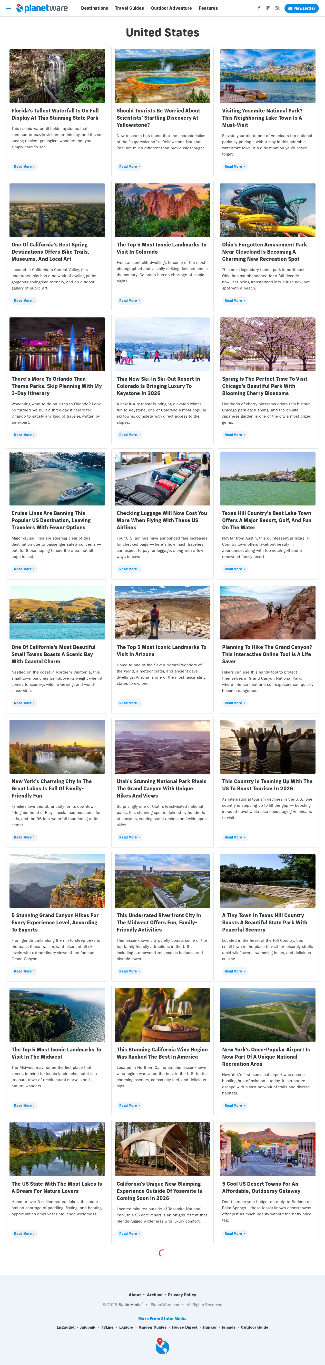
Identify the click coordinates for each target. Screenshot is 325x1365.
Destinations (94, 8)
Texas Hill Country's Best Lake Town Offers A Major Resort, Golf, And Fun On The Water (266, 520)
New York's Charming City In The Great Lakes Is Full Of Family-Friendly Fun (52, 788)
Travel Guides (129, 8)
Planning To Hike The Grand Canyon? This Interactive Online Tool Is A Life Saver (267, 654)
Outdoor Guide (254, 1327)
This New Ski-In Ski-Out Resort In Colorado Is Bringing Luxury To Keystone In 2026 (158, 386)
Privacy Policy (182, 1294)
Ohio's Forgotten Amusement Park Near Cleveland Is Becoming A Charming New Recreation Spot (264, 251)
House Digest (185, 1327)
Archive (154, 1294)
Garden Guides (152, 1327)
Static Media (130, 1304)
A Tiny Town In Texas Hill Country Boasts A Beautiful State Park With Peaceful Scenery (264, 922)
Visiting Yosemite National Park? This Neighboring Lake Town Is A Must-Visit (262, 117)
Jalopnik (87, 1327)
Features (208, 8)
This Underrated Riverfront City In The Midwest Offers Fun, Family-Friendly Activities (159, 922)
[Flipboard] (268, 9)
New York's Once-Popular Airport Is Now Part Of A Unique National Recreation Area (266, 1056)
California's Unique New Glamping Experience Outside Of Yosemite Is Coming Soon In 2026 (159, 1191)
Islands (228, 1327)
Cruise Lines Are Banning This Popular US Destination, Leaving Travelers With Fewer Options (51, 520)
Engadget (66, 1327)
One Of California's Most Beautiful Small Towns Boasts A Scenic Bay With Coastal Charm (53, 654)
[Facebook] (259, 9)
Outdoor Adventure (171, 8)
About (135, 1294)
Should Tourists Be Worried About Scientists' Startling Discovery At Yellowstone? (158, 117)
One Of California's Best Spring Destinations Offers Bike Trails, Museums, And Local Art (50, 251)
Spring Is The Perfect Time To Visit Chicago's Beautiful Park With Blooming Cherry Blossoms (264, 386)
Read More (23, 166)
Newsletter (301, 8)
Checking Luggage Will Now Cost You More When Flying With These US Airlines (162, 520)
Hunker (209, 1327)
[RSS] (277, 9)
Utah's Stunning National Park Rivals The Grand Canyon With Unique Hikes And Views (161, 788)
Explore (126, 1327)
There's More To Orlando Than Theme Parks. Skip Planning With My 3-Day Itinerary (57, 386)
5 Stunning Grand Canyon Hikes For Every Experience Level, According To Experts (55, 922)
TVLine (107, 1327)
